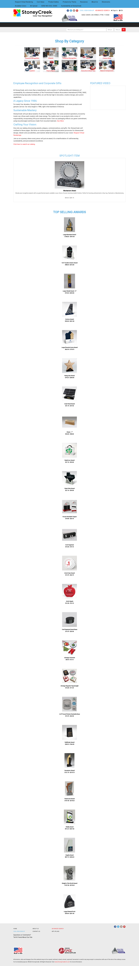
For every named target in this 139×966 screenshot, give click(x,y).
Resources (84, 2)
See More (60, 121)
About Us (95, 2)
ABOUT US (36, 928)
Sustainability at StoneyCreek (71, 6)
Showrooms (106, 2)
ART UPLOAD (55, 931)
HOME (15, 928)
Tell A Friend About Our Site (22, 937)
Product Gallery (53, 2)
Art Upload (33, 6)
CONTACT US (36, 931)
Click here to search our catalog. (24, 144)
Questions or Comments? (22, 935)
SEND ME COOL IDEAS (49, 6)
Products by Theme (69, 2)
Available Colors (20, 6)
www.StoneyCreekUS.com (62, 962)
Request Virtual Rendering (24, 2)
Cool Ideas (40, 2)
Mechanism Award (69, 191)
